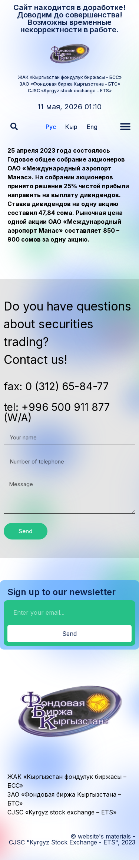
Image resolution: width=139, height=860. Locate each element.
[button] (14, 126)
